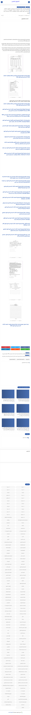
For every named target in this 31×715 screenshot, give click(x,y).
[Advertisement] (15, 30)
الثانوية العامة (8, 547)
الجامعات (8, 550)
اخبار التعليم (23, 528)
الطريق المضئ (15, 1)
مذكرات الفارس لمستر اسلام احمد (22, 666)
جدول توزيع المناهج (23, 630)
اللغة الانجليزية (12, 359)
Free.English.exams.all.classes (23, 520)
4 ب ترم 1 (8, 509)
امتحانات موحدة (22, 608)
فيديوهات (8, 641)
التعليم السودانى (22, 547)
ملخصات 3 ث (23, 693)
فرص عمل (8, 638)
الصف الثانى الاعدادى (8, 572)
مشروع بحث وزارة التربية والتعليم (8, 685)
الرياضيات (22, 561)
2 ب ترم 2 (22, 495)
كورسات (23, 652)
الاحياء (23, 536)
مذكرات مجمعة (8, 674)
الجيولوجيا (8, 553)
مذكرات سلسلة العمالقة (23, 671)
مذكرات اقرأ (23, 660)
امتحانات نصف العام (8, 611)
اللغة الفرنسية (8, 594)
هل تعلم (22, 704)
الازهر (8, 536)
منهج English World (8, 693)
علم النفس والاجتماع (22, 638)
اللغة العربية (23, 594)
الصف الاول (23, 564)
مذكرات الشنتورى (8, 663)
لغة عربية (8, 655)
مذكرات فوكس (22, 674)
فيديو (23, 641)
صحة (8, 633)
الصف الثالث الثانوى (8, 569)
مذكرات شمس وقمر (8, 671)
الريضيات (8, 561)
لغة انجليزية (23, 655)
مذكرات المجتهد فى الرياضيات (8, 666)
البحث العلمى (23, 539)
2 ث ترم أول (8, 498)
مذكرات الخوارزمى (22, 663)
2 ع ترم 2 (23, 503)
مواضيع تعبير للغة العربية (23, 699)
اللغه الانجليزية (22, 597)
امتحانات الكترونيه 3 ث (8, 605)
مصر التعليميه (22, 688)
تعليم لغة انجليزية (23, 622)
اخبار (8, 525)
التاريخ (8, 539)
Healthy (8, 520)
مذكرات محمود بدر (23, 677)
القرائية (23, 586)
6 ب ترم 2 (8, 514)
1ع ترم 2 (8, 492)
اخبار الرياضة (8, 528)
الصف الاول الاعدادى (8, 564)
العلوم (23, 580)
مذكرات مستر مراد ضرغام (23, 685)
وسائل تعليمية (8, 704)
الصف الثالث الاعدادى (20, 359)
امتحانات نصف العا (23, 611)
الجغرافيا (22, 553)
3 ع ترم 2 (8, 506)
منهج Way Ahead (23, 696)
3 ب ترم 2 (22, 506)
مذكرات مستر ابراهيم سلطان (8, 677)
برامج (23, 616)
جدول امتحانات (8, 627)
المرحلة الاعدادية (8, 600)
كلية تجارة (8, 649)
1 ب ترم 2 (8, 487)
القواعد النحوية (8, 586)
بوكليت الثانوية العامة (8, 616)
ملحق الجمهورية (8, 688)
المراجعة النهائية (8, 597)
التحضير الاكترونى (22, 542)
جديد (8, 630)
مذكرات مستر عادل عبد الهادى (23, 682)
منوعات (8, 696)
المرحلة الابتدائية (22, 600)
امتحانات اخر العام (23, 605)
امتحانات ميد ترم (8, 608)
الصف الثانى (23, 572)
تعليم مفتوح (8, 622)
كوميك (8, 652)
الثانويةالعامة (23, 550)
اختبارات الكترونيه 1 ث (8, 531)
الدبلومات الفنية (22, 558)
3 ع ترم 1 (27, 359)
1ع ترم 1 (23, 492)
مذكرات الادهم (8, 660)
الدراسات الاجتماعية (8, 558)
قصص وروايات (8, 644)
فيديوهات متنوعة (23, 644)
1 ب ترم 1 (22, 487)
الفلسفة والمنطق (23, 583)
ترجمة (23, 619)
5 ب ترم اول (23, 514)
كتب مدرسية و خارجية (22, 649)
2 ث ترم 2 (22, 498)
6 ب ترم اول (23, 517)
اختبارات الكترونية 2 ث (22, 531)
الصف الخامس (8, 575)
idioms (23, 525)
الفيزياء (8, 583)
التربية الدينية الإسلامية (8, 542)
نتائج (8, 699)
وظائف (23, 707)
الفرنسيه (8, 580)
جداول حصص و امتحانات (23, 627)
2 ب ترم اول (8, 495)
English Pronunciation (8, 517)
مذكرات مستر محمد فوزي (8, 682)
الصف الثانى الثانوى (23, 575)
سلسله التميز (23, 633)
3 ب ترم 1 (8, 503)
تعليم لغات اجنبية (8, 619)
